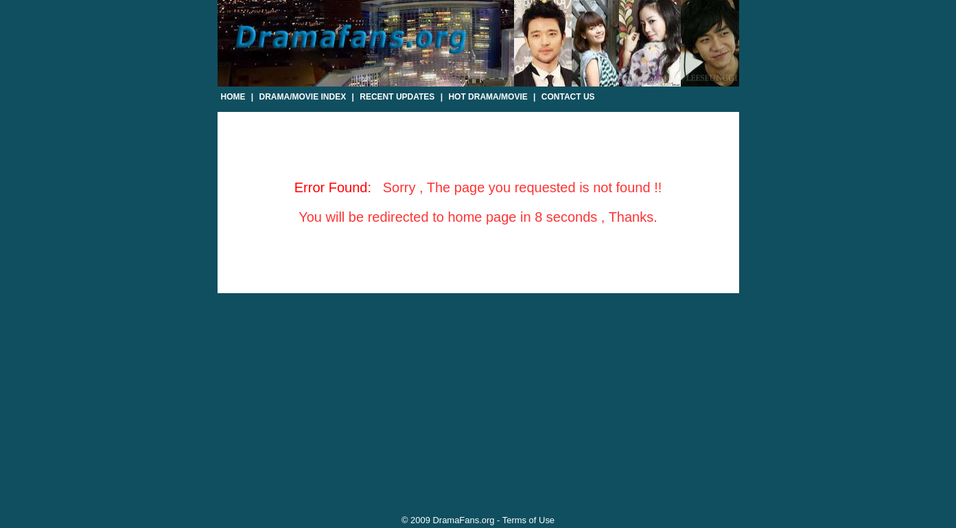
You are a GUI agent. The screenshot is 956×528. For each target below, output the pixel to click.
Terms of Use (528, 520)
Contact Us (568, 97)
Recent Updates (397, 97)
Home (233, 97)
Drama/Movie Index (303, 97)
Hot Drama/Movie (487, 97)
